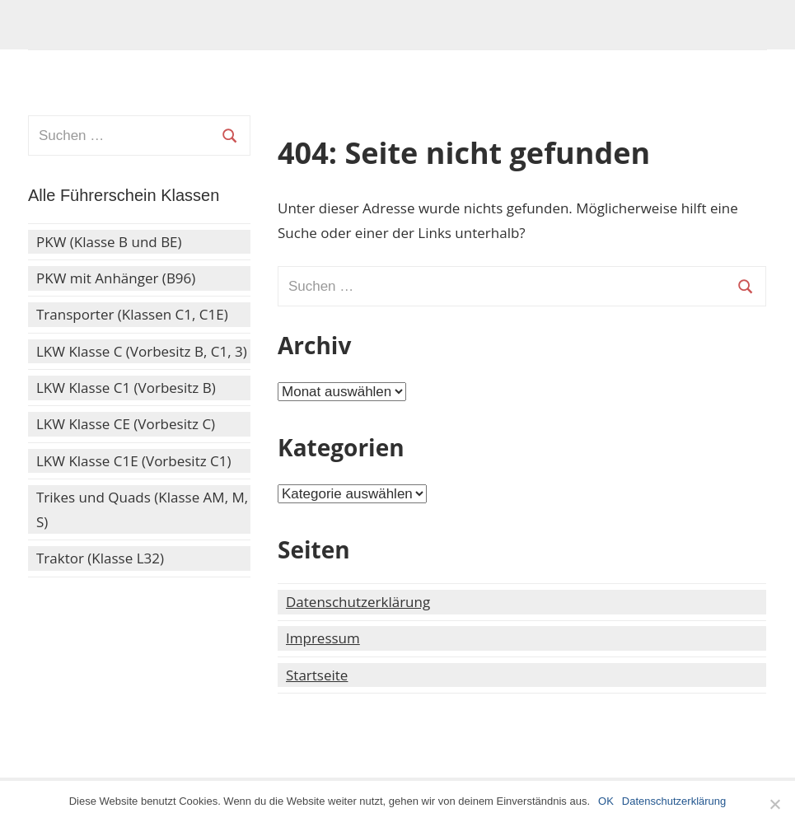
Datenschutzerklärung (358, 601)
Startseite (317, 675)
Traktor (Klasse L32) (100, 558)
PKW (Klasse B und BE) (109, 241)
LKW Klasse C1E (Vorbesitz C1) (133, 460)
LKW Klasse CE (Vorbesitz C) (125, 423)
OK (606, 801)
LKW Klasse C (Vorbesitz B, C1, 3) (141, 351)
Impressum (323, 637)
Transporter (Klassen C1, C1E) (132, 314)
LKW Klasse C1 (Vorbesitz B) (126, 387)
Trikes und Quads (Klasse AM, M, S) (142, 509)
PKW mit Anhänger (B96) (115, 278)
